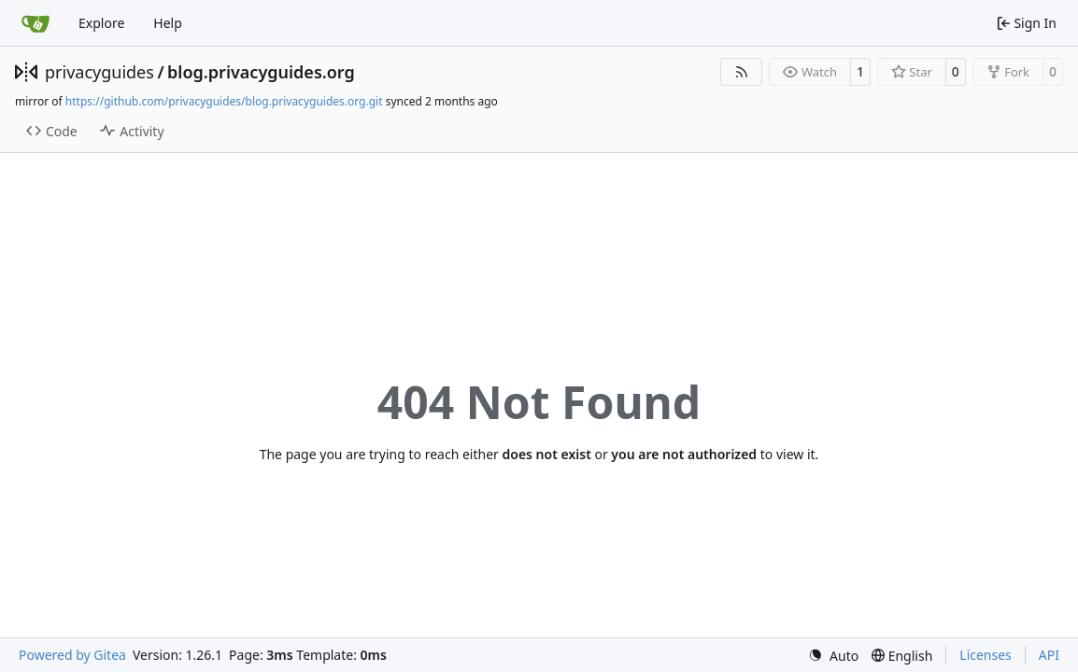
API (1049, 655)
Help (167, 23)
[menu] (833, 656)
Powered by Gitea (72, 655)
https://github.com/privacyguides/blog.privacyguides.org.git (224, 101)
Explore (101, 23)
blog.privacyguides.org (261, 72)
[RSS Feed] (741, 72)
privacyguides (99, 72)
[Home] (35, 23)
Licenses (985, 655)
